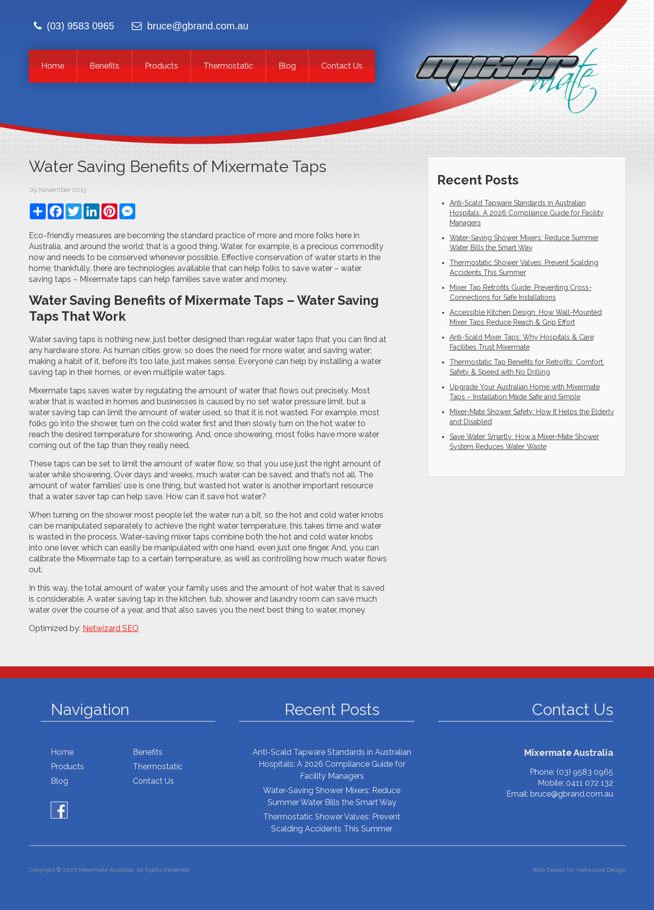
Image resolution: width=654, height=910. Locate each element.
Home (52, 66)
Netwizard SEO (111, 628)
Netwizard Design (601, 869)
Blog (287, 66)
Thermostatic (228, 66)
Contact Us (342, 66)
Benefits (104, 66)
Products (161, 66)
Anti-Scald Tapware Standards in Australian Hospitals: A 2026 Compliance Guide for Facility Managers (527, 213)
